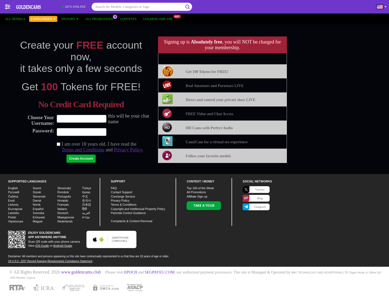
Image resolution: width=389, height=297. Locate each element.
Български (15, 209)
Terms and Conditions (83, 149)
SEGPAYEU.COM (160, 272)
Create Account (81, 159)
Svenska (38, 213)
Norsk (37, 204)
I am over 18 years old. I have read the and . (102, 146)
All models (15, 19)
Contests (128, 19)
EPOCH (130, 272)
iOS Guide (42, 245)
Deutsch (63, 213)
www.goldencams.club (81, 272)
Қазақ (86, 192)
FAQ (114, 188)
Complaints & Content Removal (131, 221)
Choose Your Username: (41, 120)
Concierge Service (123, 196)
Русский (13, 192)
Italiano (62, 209)
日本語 (86, 204)
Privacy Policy (128, 149)
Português (64, 196)
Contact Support (121, 192)
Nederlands (65, 221)
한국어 (86, 200)
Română (63, 192)
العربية (86, 213)
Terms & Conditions (123, 204)
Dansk (37, 200)
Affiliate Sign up (197, 196)
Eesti (11, 200)
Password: (43, 131)
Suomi (37, 188)
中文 (85, 196)
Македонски (66, 217)
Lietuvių (13, 204)
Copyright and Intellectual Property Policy (138, 209)
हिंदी (84, 209)
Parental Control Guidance (128, 213)
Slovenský (64, 188)
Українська (15, 221)
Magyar (38, 221)
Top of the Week (200, 188)
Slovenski (39, 196)
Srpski (37, 192)
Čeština (13, 196)
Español (38, 209)
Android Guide (62, 245)
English (13, 188)
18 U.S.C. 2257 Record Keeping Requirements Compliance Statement (50, 261)
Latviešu (13, 213)
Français (63, 204)
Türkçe (86, 188)
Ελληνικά (39, 217)
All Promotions (100, 18)
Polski (12, 217)
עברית (86, 217)
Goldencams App (159, 18)
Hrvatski (63, 200)
